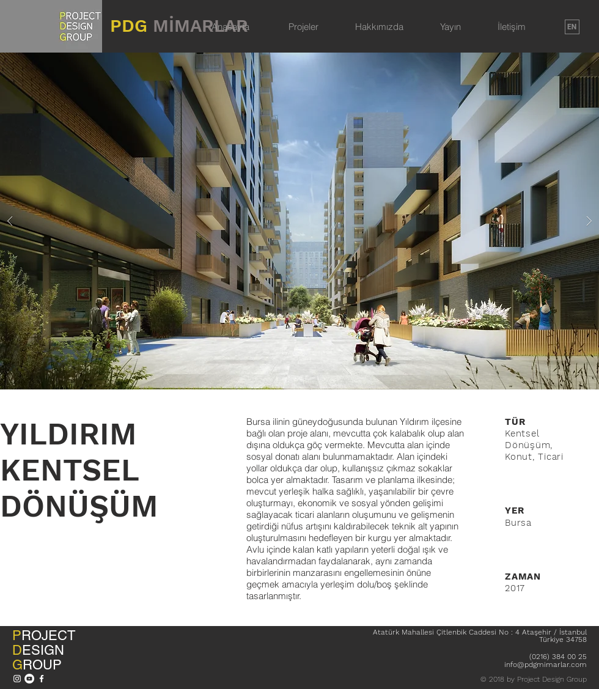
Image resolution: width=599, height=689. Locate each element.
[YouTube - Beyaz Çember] (29, 678)
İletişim (512, 26)
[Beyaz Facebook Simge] (41, 678)
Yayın (450, 26)
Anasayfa (230, 26)
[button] (299, 221)
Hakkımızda (379, 26)
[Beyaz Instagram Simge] (17, 678)
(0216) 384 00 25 (558, 656)
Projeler (303, 26)
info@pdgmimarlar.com (545, 664)
